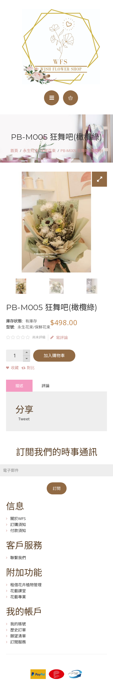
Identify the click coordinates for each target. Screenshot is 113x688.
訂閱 (57, 488)
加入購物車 (54, 355)
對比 (31, 367)
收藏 (15, 367)
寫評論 (59, 338)
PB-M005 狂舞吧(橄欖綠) (82, 150)
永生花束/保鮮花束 (39, 150)
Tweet (24, 419)
